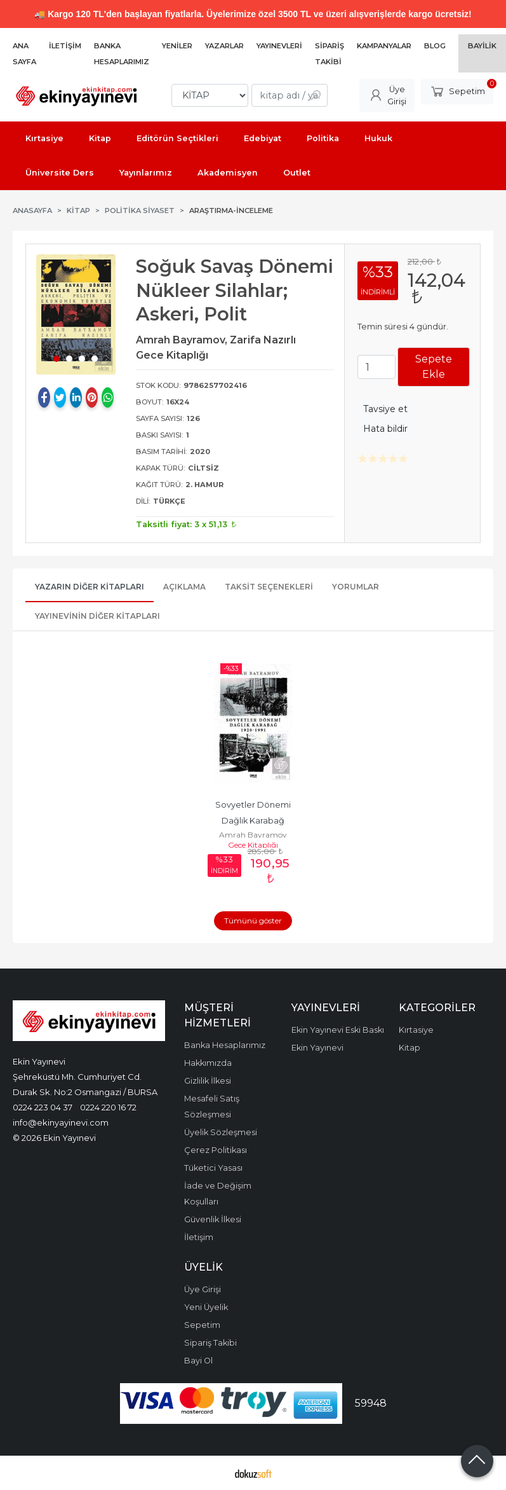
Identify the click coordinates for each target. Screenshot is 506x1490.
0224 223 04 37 (42, 1107)
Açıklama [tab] (184, 586)
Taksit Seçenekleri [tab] (269, 586)
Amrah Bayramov (253, 834)
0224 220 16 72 (108, 1107)
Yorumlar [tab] (355, 586)
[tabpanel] (76, 314)
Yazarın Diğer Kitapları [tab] (89, 586)
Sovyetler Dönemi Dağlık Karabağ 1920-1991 (254, 820)
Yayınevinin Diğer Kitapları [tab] (97, 616)
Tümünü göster (253, 920)
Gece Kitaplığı (253, 845)
